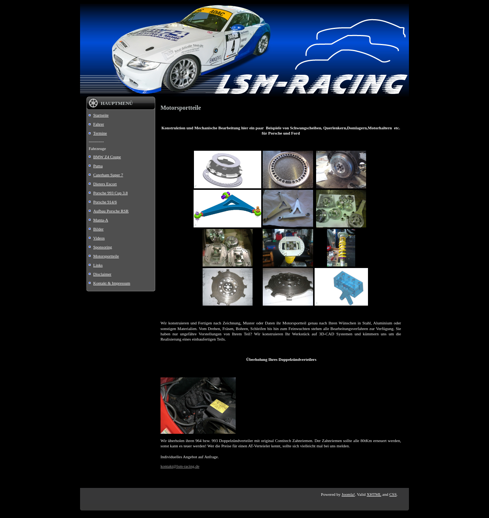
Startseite (101, 115)
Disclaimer (102, 274)
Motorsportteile (106, 256)
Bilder (98, 229)
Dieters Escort (105, 184)
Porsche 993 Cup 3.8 (110, 193)
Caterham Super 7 (108, 175)
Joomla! (348, 494)
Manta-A (100, 220)
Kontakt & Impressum (111, 283)
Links (98, 265)
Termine (100, 133)
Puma (98, 166)
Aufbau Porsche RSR (111, 211)
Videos (99, 238)
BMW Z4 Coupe (107, 156)
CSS (393, 494)
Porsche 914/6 (105, 202)
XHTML (374, 494)
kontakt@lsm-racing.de (179, 466)
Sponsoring (102, 247)
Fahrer (98, 124)
